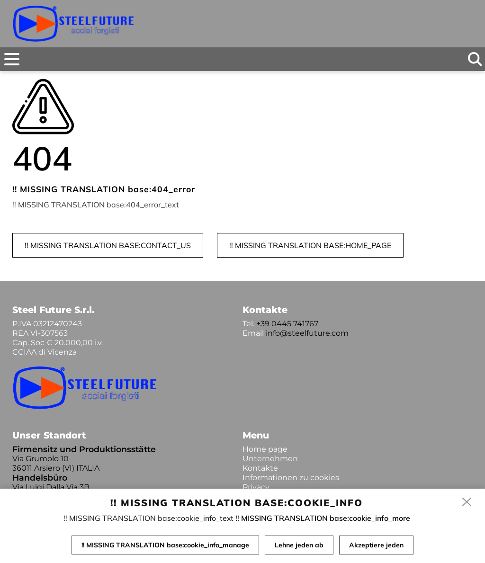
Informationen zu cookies (290, 477)
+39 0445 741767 (287, 323)
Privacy (255, 487)
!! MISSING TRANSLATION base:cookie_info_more (322, 518)
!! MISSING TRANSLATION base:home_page (310, 245)
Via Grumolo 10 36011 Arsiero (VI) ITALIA (55, 463)
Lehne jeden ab (299, 545)
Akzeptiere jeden (376, 545)
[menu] (11, 59)
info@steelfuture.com (307, 333)
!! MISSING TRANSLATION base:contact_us (108, 245)
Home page (264, 449)
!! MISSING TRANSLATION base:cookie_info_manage (165, 545)
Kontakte (260, 468)
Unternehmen (270, 458)
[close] (467, 502)
